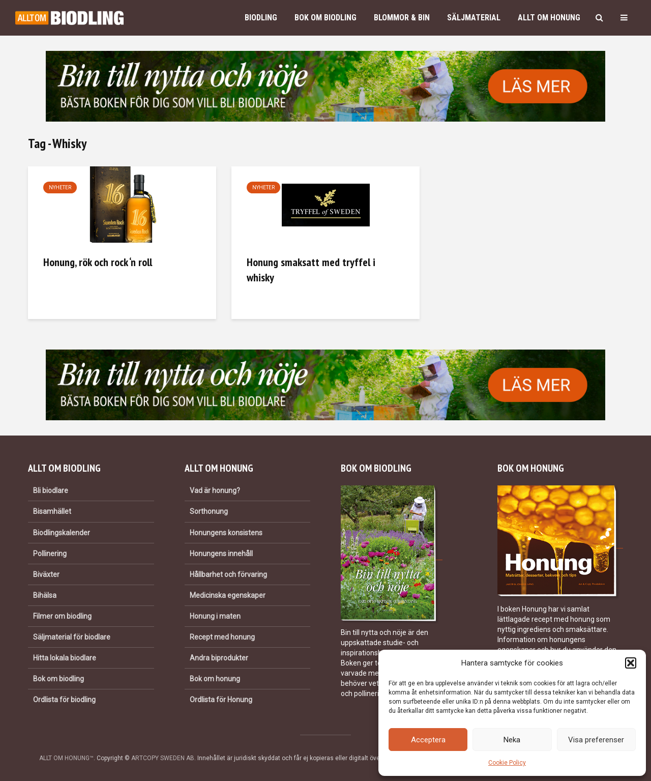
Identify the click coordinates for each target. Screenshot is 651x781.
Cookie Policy (507, 762)
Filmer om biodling (62, 616)
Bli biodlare (50, 490)
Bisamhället (52, 511)
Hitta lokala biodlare (64, 658)
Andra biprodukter (219, 658)
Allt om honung (549, 17)
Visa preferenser (596, 739)
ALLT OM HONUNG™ (66, 758)
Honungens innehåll (221, 553)
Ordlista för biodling (64, 700)
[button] (631, 663)
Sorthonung (209, 511)
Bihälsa (44, 595)
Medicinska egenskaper (227, 595)
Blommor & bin (402, 17)
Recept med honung (222, 637)
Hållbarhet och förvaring (228, 574)
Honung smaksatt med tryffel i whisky (311, 269)
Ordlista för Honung (221, 700)
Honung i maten (215, 616)
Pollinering (50, 553)
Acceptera (428, 739)
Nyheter (60, 187)
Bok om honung (215, 679)
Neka (512, 739)
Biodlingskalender (61, 533)
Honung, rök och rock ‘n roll (97, 262)
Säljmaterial (473, 17)
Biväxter (46, 574)
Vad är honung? (215, 490)
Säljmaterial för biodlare (71, 637)
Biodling (261, 17)
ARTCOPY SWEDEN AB (162, 758)
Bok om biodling (325, 17)
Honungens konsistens (226, 533)
